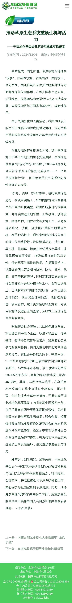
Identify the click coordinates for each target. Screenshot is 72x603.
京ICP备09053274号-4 (16, 581)
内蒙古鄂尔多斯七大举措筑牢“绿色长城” (35, 540)
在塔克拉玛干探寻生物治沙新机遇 (34, 549)
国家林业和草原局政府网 (42, 576)
